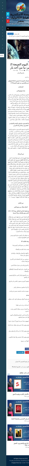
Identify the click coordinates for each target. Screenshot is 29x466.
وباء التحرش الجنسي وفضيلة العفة (16, 419)
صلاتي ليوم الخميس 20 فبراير (16, 361)
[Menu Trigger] (25, 3)
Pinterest (23, 352)
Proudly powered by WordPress (12, 460)
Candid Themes (19, 462)
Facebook (23, 349)
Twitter (14, 349)
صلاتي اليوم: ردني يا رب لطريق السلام (16, 366)
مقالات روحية (24, 61)
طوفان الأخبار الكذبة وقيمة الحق (16, 394)
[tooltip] (1, 14)
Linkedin (14, 352)
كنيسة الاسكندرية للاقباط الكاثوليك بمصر (14, 17)
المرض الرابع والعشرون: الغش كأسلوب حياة (17, 444)
